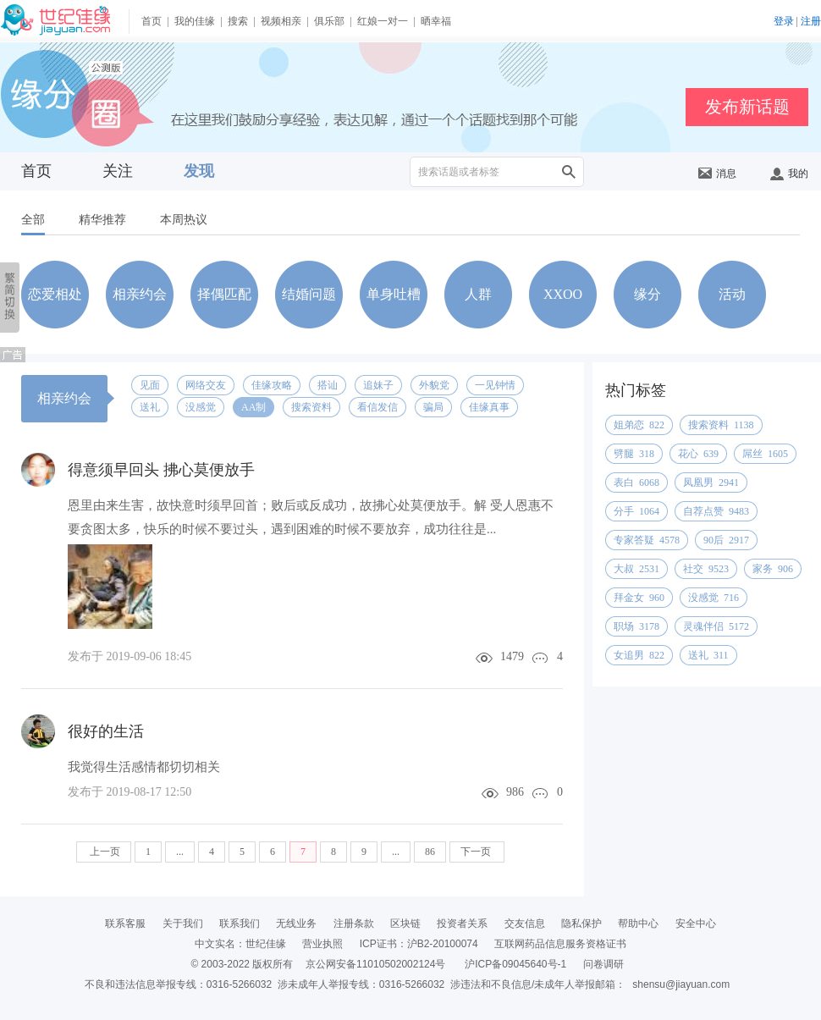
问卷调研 (603, 964)
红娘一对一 (382, 21)
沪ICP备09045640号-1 (515, 964)
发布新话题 (747, 106)
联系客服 (125, 923)
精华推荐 (102, 219)
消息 (717, 173)
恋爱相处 (55, 294)
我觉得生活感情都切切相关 (144, 767)
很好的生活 (106, 731)
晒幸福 (436, 21)
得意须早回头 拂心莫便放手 (161, 469)
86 (430, 851)
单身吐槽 (393, 294)
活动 (732, 294)
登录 (784, 21)
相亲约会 (140, 294)
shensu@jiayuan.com (681, 984)
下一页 (476, 851)
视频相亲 (281, 21)
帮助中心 (638, 923)
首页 (151, 21)
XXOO (562, 294)
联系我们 (239, 923)
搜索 (238, 21)
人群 (478, 294)
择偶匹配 (224, 294)
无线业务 (296, 923)
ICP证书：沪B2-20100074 (419, 944)
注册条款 (353, 923)
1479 (512, 656)
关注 (117, 171)
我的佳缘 (194, 21)
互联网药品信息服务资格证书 (560, 944)
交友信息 (524, 923)
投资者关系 (462, 923)
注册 (811, 21)
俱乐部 (329, 21)
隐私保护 (581, 923)
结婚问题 (309, 294)
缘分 (647, 294)
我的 (789, 173)
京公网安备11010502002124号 (375, 964)
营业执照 (322, 944)
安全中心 (695, 923)
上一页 (103, 851)
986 (515, 792)
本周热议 (183, 219)
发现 (199, 171)
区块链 (405, 923)
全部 (33, 219)
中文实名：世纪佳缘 (240, 944)
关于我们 (183, 923)
